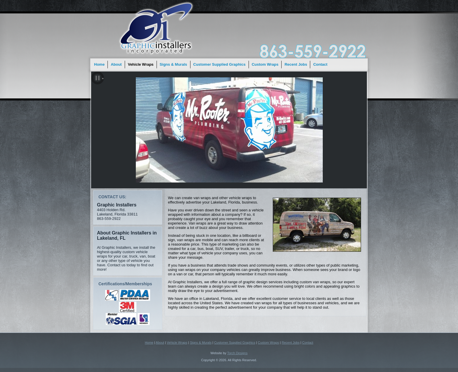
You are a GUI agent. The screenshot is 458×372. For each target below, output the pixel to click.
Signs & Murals (173, 64)
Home (99, 64)
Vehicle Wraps (141, 64)
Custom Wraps (265, 64)
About (116, 64)
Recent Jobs (295, 64)
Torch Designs (237, 353)
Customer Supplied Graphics (219, 64)
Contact (320, 64)
